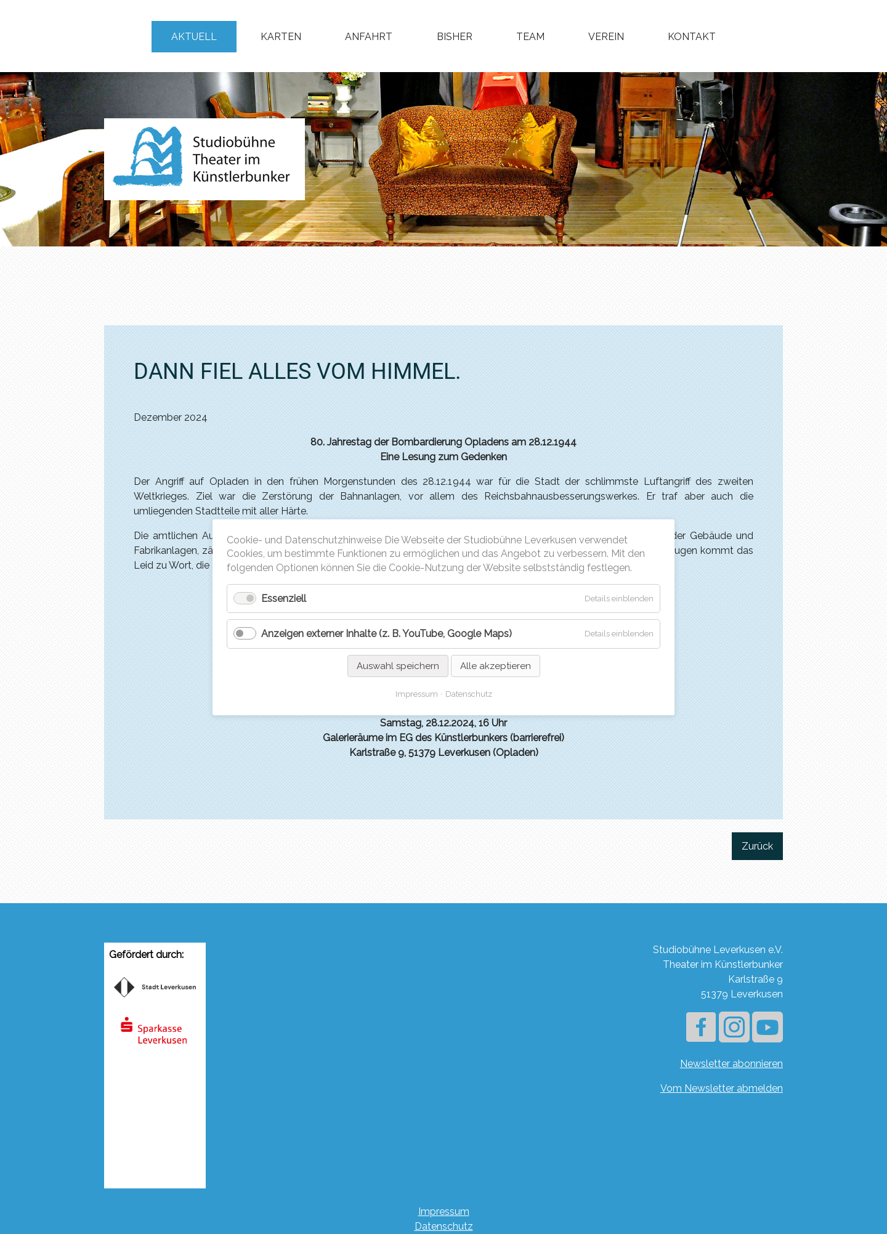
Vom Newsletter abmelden (721, 1088)
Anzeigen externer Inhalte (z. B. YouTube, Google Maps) (386, 633)
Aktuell (194, 37)
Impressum (443, 1211)
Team (530, 37)
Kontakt (692, 37)
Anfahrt (368, 37)
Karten (281, 37)
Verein (606, 37)
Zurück (757, 846)
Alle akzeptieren (495, 665)
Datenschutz (444, 1226)
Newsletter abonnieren (731, 1064)
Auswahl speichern (398, 665)
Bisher (454, 37)
